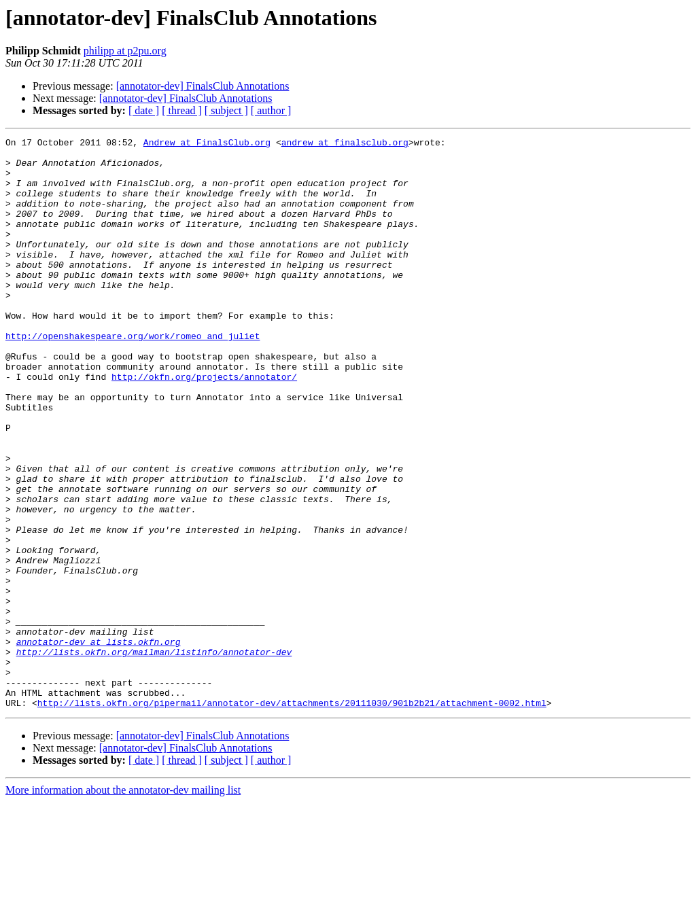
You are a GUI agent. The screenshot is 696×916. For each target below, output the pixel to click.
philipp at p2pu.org (125, 50)
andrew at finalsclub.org (344, 144)
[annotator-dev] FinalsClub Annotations (203, 86)
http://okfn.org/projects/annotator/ (204, 425)
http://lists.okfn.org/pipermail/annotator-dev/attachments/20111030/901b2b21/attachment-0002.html (291, 817)
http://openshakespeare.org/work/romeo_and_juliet (132, 376)
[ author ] (271, 110)
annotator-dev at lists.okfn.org (98, 743)
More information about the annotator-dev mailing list (123, 904)
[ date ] (143, 110)
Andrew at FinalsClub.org (207, 144)
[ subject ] (226, 110)
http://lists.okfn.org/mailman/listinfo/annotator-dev (154, 756)
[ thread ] (182, 110)
